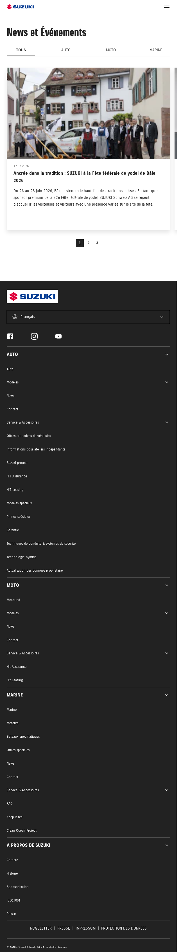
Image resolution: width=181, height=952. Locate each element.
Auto (66, 50)
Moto (111, 50)
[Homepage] (48, 7)
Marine (156, 50)
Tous (21, 50)
